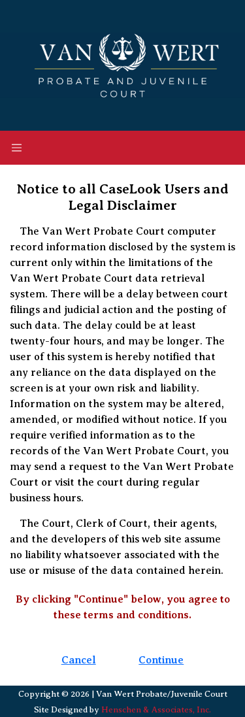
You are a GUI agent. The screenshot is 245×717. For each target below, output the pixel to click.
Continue (161, 660)
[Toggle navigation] (17, 147)
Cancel (78, 660)
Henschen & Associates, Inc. (156, 709)
